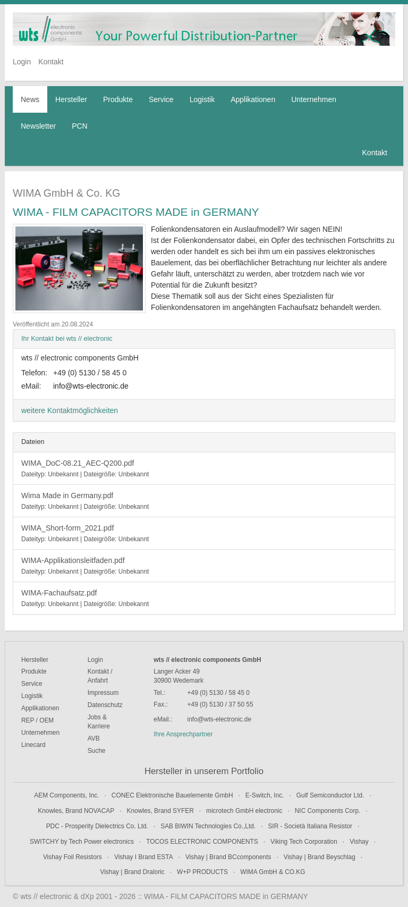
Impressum (103, 692)
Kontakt (50, 61)
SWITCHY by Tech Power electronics (82, 841)
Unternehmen (313, 99)
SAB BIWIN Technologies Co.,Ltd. (208, 826)
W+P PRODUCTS (202, 872)
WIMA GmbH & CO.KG (272, 872)
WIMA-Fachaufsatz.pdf (85, 598)
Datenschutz (105, 705)
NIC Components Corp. (328, 810)
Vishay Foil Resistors (72, 857)
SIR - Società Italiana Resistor (310, 826)
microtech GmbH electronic (244, 810)
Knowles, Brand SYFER (160, 810)
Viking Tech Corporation (303, 841)
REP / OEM (37, 720)
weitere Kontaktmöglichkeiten (69, 410)
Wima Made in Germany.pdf (85, 500)
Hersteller (71, 99)
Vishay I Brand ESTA (143, 857)
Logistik (202, 99)
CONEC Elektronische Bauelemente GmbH (172, 795)
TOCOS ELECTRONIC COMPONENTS (202, 841)
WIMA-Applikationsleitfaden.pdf (85, 565)
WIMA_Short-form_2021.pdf (85, 533)
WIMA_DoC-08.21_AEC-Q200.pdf (85, 468)
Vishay (359, 841)
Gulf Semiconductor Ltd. (330, 795)
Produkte (118, 99)
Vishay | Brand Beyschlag (319, 857)
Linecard (33, 745)
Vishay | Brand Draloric (132, 872)
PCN (80, 126)
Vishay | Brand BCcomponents (228, 857)
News (30, 99)
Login (22, 61)
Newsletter (38, 126)
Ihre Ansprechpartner (183, 734)
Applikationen (253, 99)
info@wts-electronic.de (91, 386)
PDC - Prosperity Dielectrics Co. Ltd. (97, 826)
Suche (97, 750)
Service (161, 99)
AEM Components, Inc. (66, 795)
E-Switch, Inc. (264, 795)
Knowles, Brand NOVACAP (76, 810)
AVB (94, 738)
